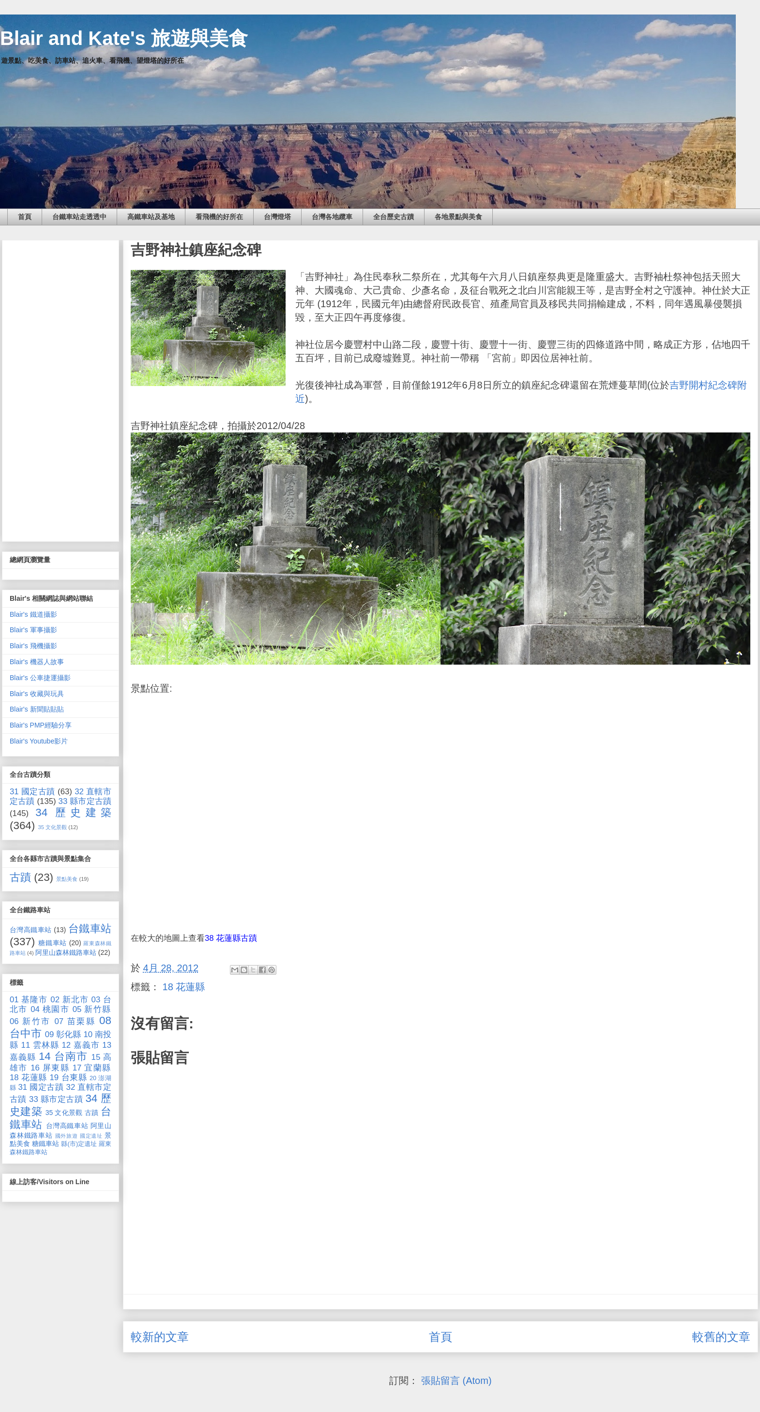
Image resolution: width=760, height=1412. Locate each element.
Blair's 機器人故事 (37, 662)
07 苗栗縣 (75, 1021)
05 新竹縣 (92, 1009)
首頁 (24, 217)
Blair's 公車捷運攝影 (40, 678)
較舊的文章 (721, 1336)
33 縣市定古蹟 (85, 801)
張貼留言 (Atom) (456, 1380)
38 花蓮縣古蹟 (231, 938)
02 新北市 (69, 999)
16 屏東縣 (49, 1067)
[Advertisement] (60, 389)
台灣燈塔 (277, 217)
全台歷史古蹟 (393, 217)
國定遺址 (91, 1136)
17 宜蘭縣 (92, 1067)
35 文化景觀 (52, 827)
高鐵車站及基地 (151, 217)
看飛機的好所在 (219, 217)
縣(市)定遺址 (79, 1144)
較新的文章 (160, 1336)
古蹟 (20, 877)
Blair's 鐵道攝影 (33, 614)
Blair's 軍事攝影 (33, 630)
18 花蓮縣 (184, 986)
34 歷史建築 (73, 812)
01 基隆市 (29, 999)
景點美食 (66, 879)
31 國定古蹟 (32, 791)
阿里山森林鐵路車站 (65, 952)
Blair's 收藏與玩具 (37, 694)
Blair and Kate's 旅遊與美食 (124, 38)
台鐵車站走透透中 (79, 217)
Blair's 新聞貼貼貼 (37, 709)
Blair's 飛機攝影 (33, 646)
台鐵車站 (89, 928)
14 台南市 (63, 1056)
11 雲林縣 (40, 1045)
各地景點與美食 (458, 217)
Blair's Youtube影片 (39, 741)
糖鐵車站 (52, 943)
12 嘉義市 (80, 1045)
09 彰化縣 (63, 1034)
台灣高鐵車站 (31, 930)
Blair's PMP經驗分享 (41, 725)
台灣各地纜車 (332, 217)
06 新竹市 (30, 1021)
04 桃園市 (49, 1009)
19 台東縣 (68, 1077)
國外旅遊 (66, 1136)
